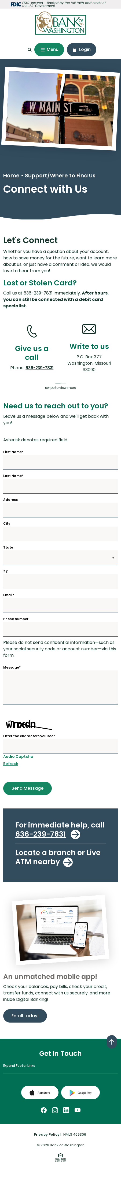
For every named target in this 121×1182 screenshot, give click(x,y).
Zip (6, 571)
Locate (27, 852)
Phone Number (15, 619)
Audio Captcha (18, 756)
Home (11, 175)
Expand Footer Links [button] (19, 1065)
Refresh (10, 763)
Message (12, 667)
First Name (13, 452)
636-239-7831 (39, 368)
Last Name (13, 476)
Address (10, 500)
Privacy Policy (47, 1134)
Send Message (23, 788)
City (6, 523)
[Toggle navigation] (49, 49)
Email (8, 595)
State (8, 547)
